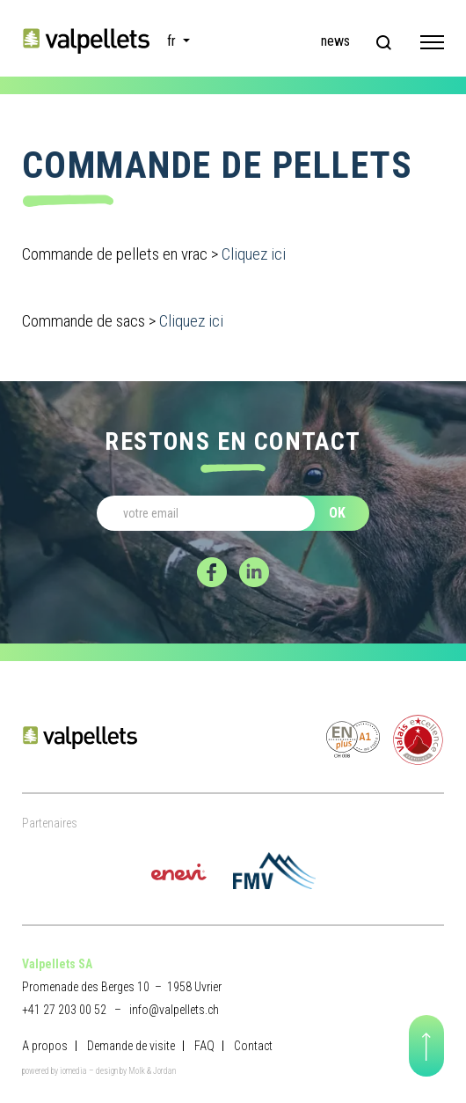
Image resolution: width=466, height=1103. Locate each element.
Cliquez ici (254, 254)
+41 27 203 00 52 (64, 1010)
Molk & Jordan (152, 1071)
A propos (45, 1046)
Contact (253, 1046)
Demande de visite (131, 1046)
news (335, 41)
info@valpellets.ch (174, 1010)
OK (337, 512)
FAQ (204, 1046)
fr (173, 41)
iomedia (73, 1071)
